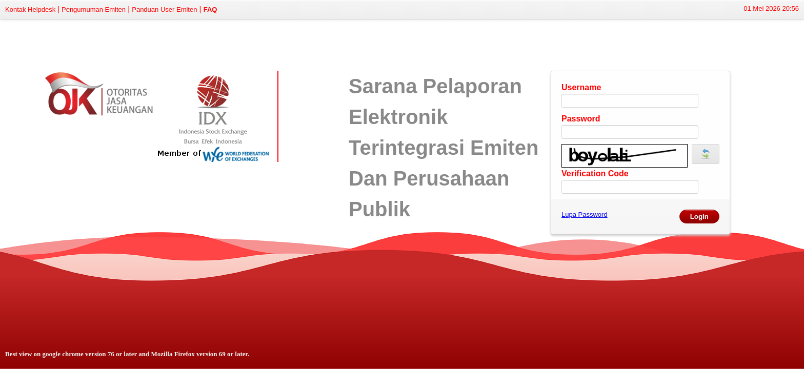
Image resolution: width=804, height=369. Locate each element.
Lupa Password (584, 214)
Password (580, 118)
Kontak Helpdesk (31, 9)
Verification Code (595, 173)
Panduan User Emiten (164, 9)
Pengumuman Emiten (94, 9)
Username (581, 87)
